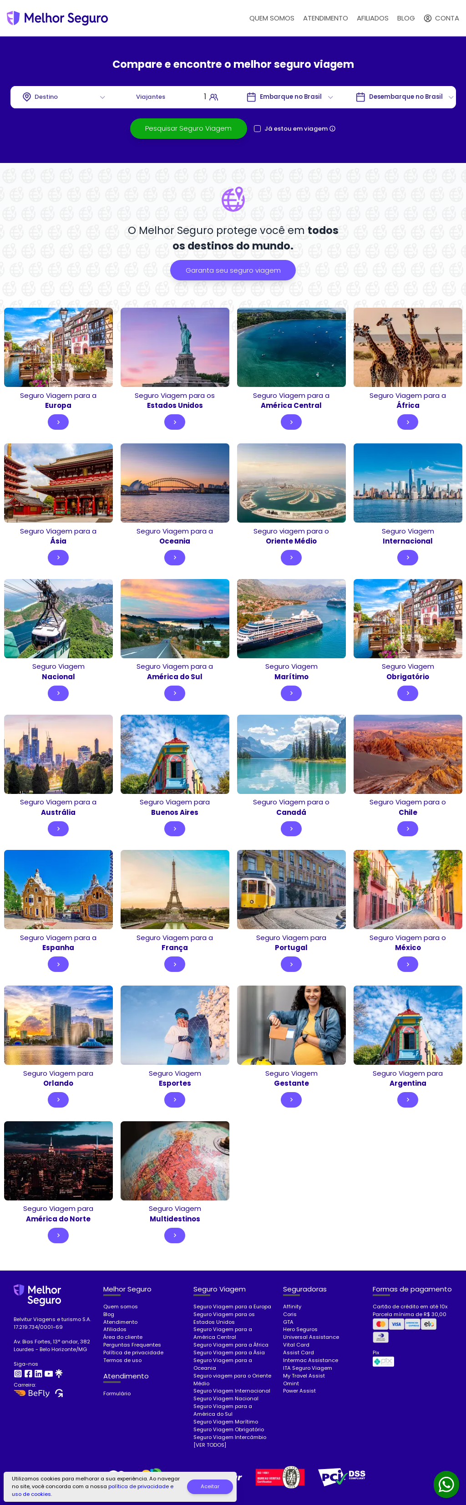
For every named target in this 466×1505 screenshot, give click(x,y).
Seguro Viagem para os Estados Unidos (224, 1318)
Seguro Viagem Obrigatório (228, 1429)
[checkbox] (257, 128)
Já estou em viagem (296, 128)
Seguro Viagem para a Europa (232, 1306)
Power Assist (299, 1390)
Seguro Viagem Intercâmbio (229, 1437)
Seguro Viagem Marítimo (225, 1421)
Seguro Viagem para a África (230, 1344)
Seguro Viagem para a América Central (222, 1333)
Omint (291, 1383)
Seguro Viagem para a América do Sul (222, 1410)
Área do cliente (122, 1337)
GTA (288, 1322)
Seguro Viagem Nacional (225, 1398)
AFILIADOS (373, 18)
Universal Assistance (311, 1337)
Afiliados (115, 1329)
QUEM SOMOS (271, 18)
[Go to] (290, 97)
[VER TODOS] (209, 1445)
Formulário (117, 1393)
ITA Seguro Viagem (307, 1368)
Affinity (292, 1306)
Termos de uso (122, 1360)
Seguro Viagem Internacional (231, 1390)
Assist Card (298, 1352)
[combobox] (65, 97)
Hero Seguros (300, 1329)
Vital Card (296, 1344)
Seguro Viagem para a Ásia (229, 1352)
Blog (108, 1314)
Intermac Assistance (310, 1360)
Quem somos (120, 1306)
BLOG (406, 18)
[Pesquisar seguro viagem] (189, 128)
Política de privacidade (133, 1352)
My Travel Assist (304, 1375)
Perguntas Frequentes (132, 1344)
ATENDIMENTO (325, 18)
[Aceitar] (210, 1487)
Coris (290, 1314)
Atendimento (120, 1322)
